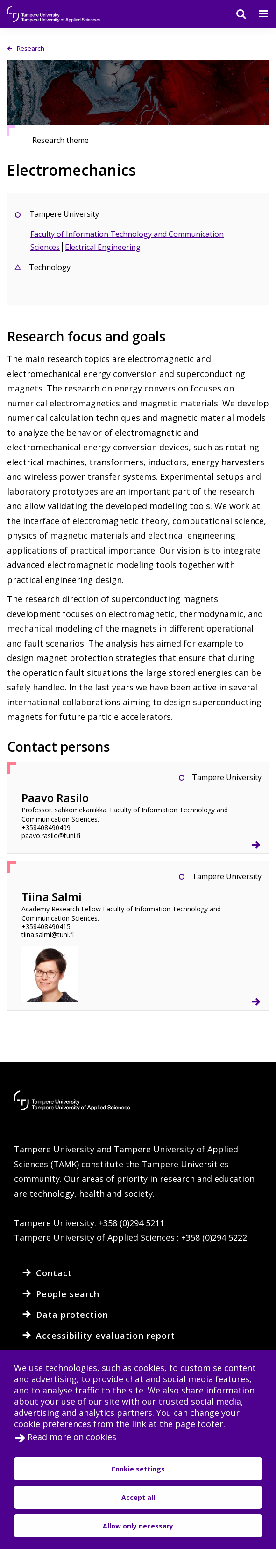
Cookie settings (138, 1468)
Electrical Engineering (103, 247)
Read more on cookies (72, 1436)
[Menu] (258, 14)
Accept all (138, 1497)
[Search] (235, 14)
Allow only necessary (138, 1525)
